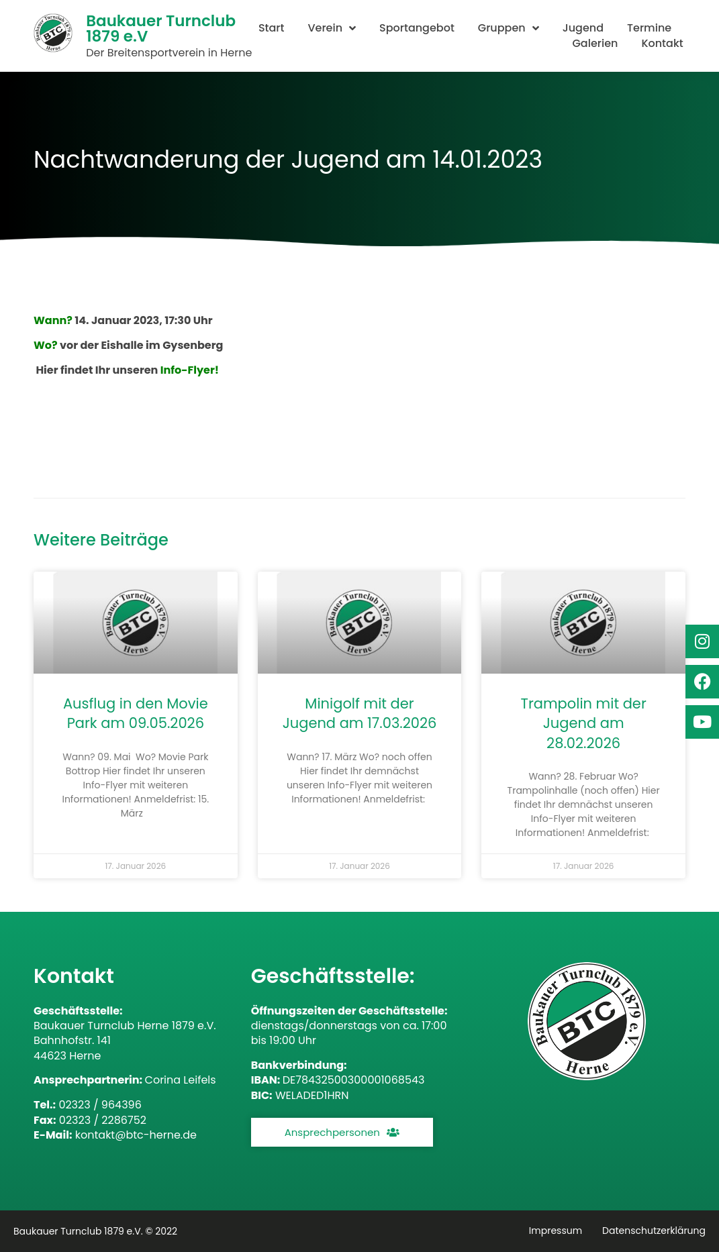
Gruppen (508, 28)
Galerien (595, 43)
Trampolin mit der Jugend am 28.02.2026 (583, 723)
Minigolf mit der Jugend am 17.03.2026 (360, 713)
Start (271, 28)
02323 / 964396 (99, 1104)
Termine (649, 28)
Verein (331, 28)
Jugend (583, 28)
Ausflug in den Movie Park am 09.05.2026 (135, 713)
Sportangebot (416, 28)
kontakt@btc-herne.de (136, 1135)
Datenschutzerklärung (654, 1230)
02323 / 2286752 (102, 1120)
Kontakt (662, 43)
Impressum (555, 1230)
